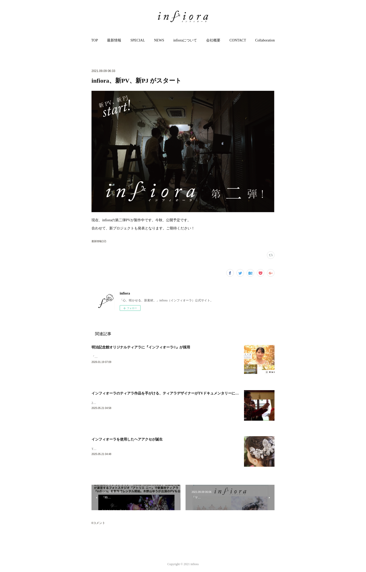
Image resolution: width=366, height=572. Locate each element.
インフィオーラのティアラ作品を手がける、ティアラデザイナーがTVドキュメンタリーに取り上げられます (178, 393)
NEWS (159, 40)
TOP (94, 40)
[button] (94, 40)
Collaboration (265, 40)
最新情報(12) (99, 241)
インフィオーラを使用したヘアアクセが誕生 (127, 439)
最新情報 (114, 40)
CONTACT (238, 40)
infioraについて (185, 40)
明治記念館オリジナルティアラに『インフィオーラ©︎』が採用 (141, 347)
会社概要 (213, 40)
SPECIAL (137, 40)
